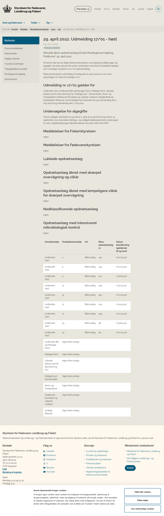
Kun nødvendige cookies (142, 499)
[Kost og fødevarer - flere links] (23, 22)
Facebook (51, 455)
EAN (5, 469)
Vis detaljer (133, 511)
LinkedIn (50, 451)
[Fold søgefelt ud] (158, 9)
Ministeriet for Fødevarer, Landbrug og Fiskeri (143, 452)
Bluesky (50, 467)
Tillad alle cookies (142, 482)
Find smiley (81, 9)
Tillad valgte (142, 491)
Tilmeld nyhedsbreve (96, 467)
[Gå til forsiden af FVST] (24, 9)
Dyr (48, 22)
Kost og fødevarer (12, 22)
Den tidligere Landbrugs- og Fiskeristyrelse (140, 460)
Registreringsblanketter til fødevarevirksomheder (98, 473)
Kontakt (130, 468)
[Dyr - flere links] (51, 22)
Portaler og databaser (96, 455)
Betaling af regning (12, 472)
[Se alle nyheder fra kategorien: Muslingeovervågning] (52, 47)
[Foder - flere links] (39, 22)
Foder (34, 22)
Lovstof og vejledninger (97, 451)
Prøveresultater (93, 463)
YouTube (50, 472)
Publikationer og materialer (99, 459)
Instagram (51, 459)
